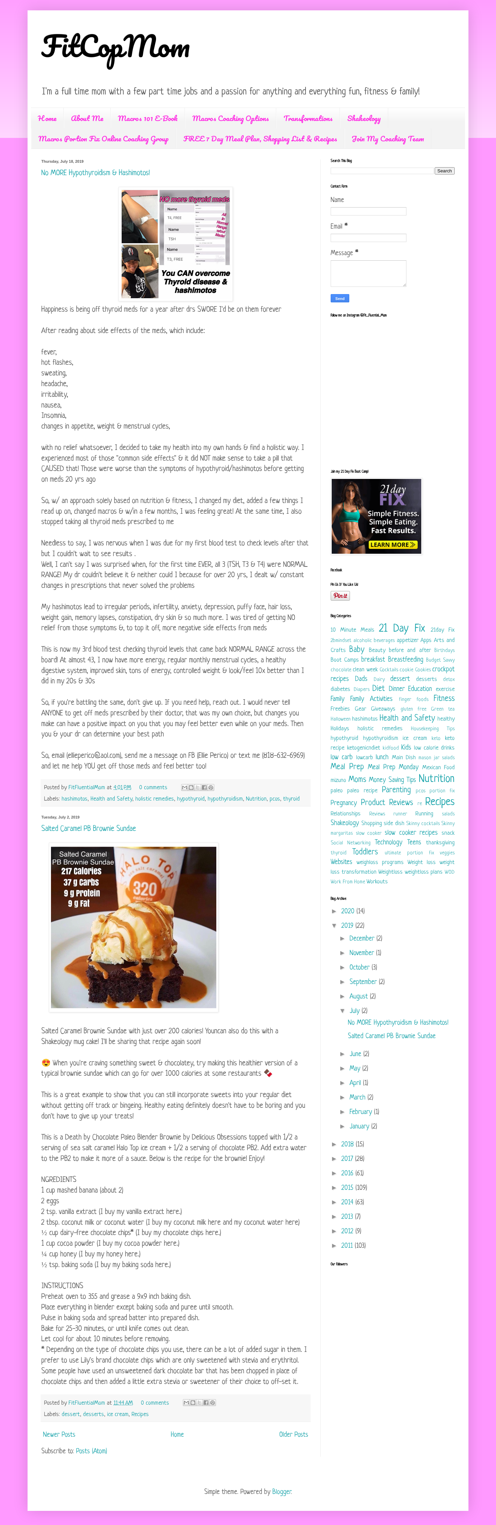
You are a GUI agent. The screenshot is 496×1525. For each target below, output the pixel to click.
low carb (342, 757)
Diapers (362, 690)
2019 (348, 926)
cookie (406, 670)
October (361, 968)
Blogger (281, 1492)
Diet (378, 689)
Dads (361, 679)
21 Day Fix (402, 629)
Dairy (379, 680)
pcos (275, 799)
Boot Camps (345, 660)
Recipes (140, 1414)
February (362, 1112)
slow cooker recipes (411, 833)
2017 (348, 1159)
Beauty (377, 650)
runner (400, 814)
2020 (348, 911)
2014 (348, 1202)
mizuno (338, 780)
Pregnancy (344, 803)
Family (337, 699)
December (363, 939)
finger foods (413, 700)
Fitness (444, 699)
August (360, 997)
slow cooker (369, 833)
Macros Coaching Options (230, 118)
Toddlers (365, 852)
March (359, 1098)
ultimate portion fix (409, 853)
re (419, 804)
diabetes (340, 689)
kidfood (391, 748)
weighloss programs (380, 862)
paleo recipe (362, 790)
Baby (356, 650)
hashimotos (74, 799)
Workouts (377, 882)
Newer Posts (59, 1435)
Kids (406, 748)
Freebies (340, 709)
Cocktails (389, 670)
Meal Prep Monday (393, 767)
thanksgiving (440, 843)
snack (448, 833)
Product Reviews (387, 803)
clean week (365, 669)
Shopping (371, 823)
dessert (71, 1414)
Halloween (341, 719)
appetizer (407, 640)
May (356, 1069)
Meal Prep (347, 767)
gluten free (413, 709)
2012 (348, 1231)
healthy (446, 719)
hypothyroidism (225, 799)
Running (424, 814)
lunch (382, 757)
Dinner (397, 689)
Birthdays (444, 651)
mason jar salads (436, 758)
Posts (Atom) (91, 1451)
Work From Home (348, 882)
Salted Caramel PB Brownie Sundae (88, 829)
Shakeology (364, 118)
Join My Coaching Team (388, 138)
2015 (348, 1188)
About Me (87, 118)
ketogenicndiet (363, 748)
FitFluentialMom (88, 787)
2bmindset (341, 641)
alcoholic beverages (374, 641)
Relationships (346, 814)
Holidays (340, 728)
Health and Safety (111, 799)
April (356, 1083)
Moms (357, 780)
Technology (388, 842)
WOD (450, 872)
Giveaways (383, 709)
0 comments (153, 787)
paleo (337, 790)
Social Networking (351, 843)
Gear (360, 709)
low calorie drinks (434, 748)
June (356, 1054)
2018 (348, 1144)
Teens (414, 842)
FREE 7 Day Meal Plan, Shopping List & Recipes (260, 138)
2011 (348, 1246)
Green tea (443, 709)
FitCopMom (115, 45)
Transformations (308, 118)
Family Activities (371, 699)
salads (448, 814)
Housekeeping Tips (433, 729)
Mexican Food (438, 767)
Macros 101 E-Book (148, 118)
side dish (394, 823)
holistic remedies (154, 799)
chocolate (341, 670)
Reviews (377, 814)
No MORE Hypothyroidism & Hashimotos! (95, 173)
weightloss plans (424, 872)
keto (436, 739)
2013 (348, 1217)
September (364, 982)
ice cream (117, 1414)
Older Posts (293, 1435)
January (360, 1127)
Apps (426, 640)
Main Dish (404, 757)
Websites (341, 862)
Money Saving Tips (392, 780)
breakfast (373, 660)
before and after (410, 650)
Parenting (396, 790)
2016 (348, 1173)
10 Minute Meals (352, 630)
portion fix (442, 791)
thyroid (291, 799)
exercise (445, 689)
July (356, 1011)
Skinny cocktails (423, 824)
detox (449, 680)
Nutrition (256, 799)
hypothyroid (191, 799)
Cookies (423, 670)
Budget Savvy (440, 660)
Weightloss (390, 872)
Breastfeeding (405, 660)
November (363, 953)
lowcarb (364, 757)
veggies (447, 853)
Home (47, 118)
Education (420, 689)
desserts (93, 1414)
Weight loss (421, 862)
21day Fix (443, 630)
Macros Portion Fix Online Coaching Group (103, 138)
